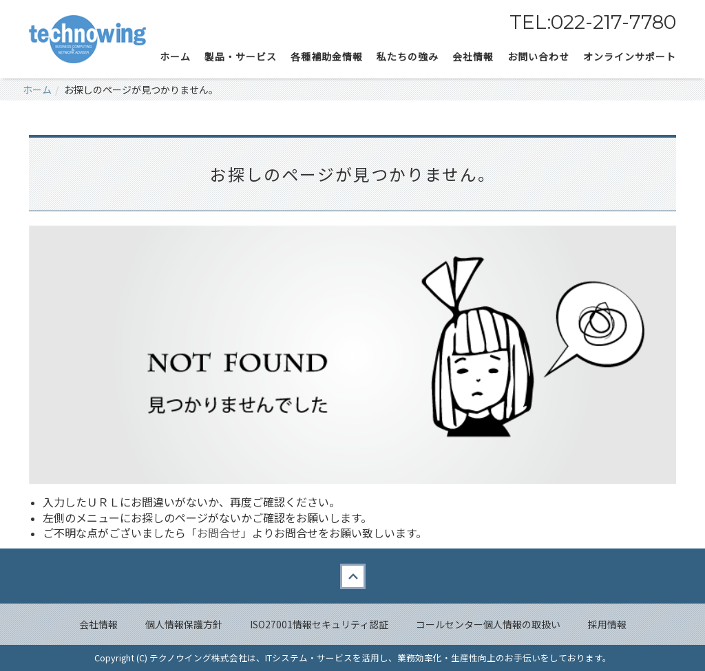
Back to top (352, 576)
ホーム (175, 56)
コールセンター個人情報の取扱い (488, 624)
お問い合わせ (538, 56)
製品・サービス (240, 56)
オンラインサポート (629, 56)
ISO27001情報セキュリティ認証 (319, 624)
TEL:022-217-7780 (592, 22)
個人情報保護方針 (183, 624)
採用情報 (607, 624)
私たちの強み (408, 56)
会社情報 (98, 624)
